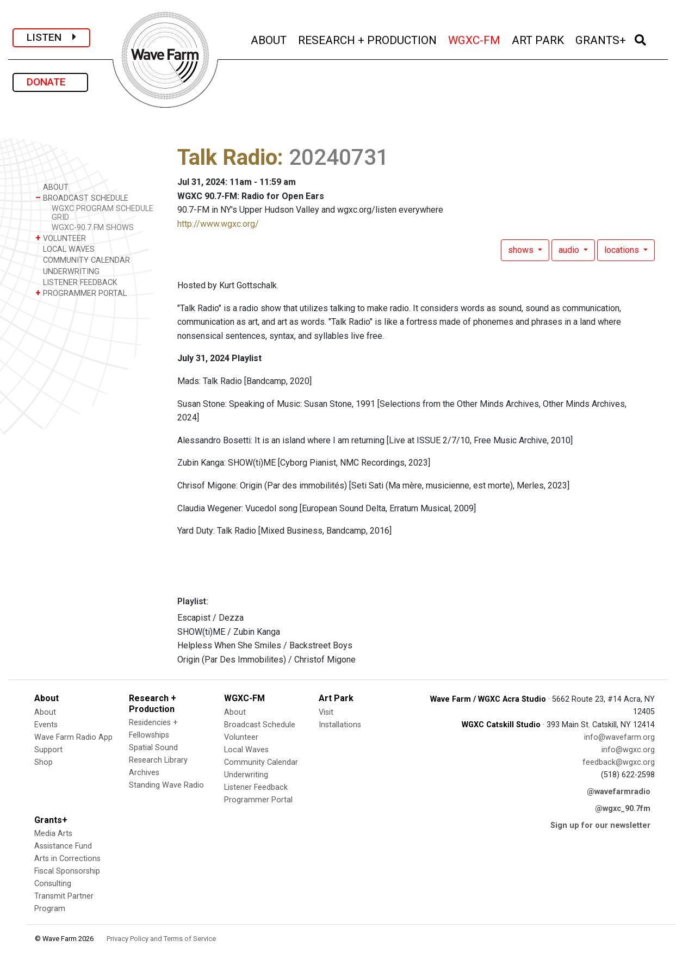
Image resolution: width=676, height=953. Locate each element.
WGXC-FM (475, 39)
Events (46, 724)
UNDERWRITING (67, 271)
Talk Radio (227, 157)
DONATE (50, 82)
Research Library (158, 760)
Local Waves (246, 749)
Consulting (52, 883)
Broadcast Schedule (259, 724)
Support (48, 749)
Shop (43, 762)
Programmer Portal (258, 800)
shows (522, 250)
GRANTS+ (601, 39)
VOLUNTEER (60, 238)
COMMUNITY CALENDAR (82, 260)
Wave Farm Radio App (73, 737)
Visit (326, 712)
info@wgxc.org (628, 749)
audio (570, 250)
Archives (144, 772)
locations (622, 250)
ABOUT (269, 39)
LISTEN (51, 37)
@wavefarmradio (618, 791)
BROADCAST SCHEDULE (81, 198)
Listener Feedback (256, 787)
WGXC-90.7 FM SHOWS (93, 227)
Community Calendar (261, 762)
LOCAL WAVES (65, 249)
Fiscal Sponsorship (67, 871)
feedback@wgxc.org (618, 762)
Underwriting (246, 774)
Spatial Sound (153, 747)
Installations (340, 724)
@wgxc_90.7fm (622, 808)
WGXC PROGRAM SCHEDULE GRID (102, 212)
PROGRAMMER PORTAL (81, 293)
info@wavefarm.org (619, 737)
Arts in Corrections (67, 858)
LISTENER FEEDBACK (76, 282)
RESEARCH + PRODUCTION (368, 39)
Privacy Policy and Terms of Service (161, 939)
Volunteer (241, 737)
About (45, 712)
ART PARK (538, 39)
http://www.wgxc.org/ (218, 224)
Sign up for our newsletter (600, 825)
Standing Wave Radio (166, 785)
